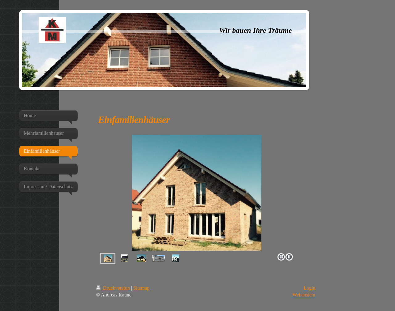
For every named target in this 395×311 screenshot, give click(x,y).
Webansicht (304, 294)
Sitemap (141, 288)
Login (309, 288)
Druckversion (113, 288)
